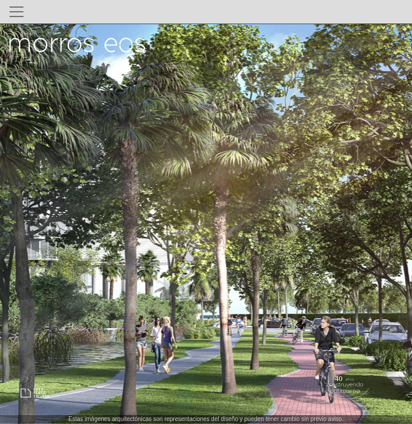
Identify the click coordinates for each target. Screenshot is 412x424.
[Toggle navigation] (16, 12)
